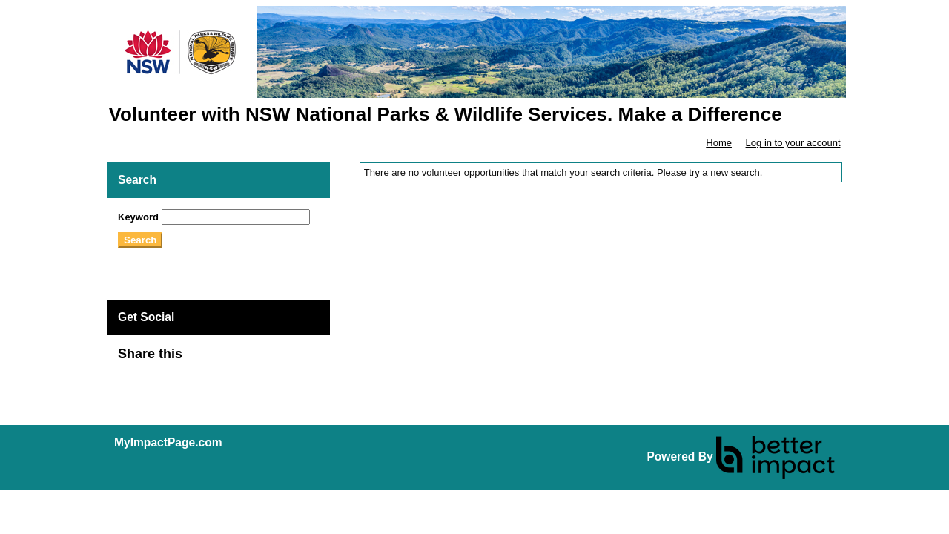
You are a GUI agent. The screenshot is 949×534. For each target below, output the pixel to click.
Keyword (138, 216)
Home (719, 142)
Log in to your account (793, 142)
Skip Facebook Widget (230, 360)
